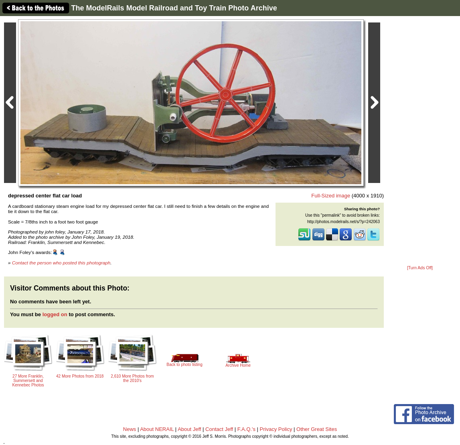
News (129, 429)
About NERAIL (157, 429)
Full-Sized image (330, 196)
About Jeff (189, 429)
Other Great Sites (316, 429)
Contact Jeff (219, 429)
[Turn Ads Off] (420, 268)
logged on (55, 314)
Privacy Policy (276, 429)
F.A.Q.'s (246, 429)
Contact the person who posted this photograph (61, 262)
